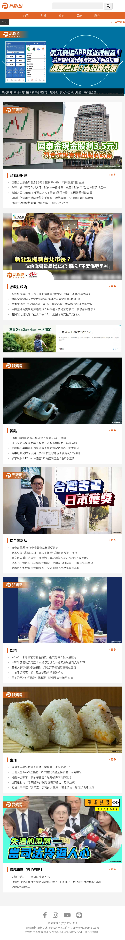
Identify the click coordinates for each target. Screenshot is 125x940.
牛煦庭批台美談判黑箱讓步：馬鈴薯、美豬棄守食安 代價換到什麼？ (53, 309)
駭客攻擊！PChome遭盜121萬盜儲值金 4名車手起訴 (43, 458)
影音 (97, 15)
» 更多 (112, 174)
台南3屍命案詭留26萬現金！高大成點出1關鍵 (38, 438)
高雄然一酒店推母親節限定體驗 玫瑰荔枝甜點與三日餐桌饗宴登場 (52, 563)
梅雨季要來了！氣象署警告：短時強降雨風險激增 (41, 777)
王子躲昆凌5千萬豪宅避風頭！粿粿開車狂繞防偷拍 (42, 677)
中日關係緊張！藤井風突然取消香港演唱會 (37, 672)
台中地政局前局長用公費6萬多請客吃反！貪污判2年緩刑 (45, 453)
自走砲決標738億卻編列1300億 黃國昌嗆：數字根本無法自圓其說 (51, 304)
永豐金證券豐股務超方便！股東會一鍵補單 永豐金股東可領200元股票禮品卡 (58, 187)
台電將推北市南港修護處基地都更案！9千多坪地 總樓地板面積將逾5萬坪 (56, 882)
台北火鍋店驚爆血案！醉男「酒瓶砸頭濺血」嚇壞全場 (44, 443)
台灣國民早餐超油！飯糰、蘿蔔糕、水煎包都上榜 (41, 767)
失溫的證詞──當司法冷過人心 (30, 876)
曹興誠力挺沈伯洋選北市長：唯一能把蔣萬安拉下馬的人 (45, 314)
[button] (121, 61)
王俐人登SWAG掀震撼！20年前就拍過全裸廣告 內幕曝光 (46, 772)
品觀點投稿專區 (20, 887)
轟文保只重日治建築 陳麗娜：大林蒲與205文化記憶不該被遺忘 (50, 557)
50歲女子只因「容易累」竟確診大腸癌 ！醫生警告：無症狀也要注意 (52, 787)
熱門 (26, 15)
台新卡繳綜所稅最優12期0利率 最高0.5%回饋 (39, 203)
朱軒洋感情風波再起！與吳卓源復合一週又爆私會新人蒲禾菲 (48, 662)
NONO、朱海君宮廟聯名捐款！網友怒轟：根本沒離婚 (43, 657)
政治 (61, 15)
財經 (43, 15)
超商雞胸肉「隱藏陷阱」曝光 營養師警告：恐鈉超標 (43, 782)
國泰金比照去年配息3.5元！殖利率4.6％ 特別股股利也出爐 (47, 182)
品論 (79, 15)
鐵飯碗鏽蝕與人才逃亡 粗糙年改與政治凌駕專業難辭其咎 (45, 299)
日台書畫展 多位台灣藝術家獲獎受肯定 (34, 547)
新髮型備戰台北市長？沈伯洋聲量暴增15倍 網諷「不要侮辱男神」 (51, 294)
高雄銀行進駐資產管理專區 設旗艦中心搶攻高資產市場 (45, 568)
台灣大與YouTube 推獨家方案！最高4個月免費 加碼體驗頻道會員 (51, 192)
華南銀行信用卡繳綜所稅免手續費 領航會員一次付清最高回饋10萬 (52, 197)
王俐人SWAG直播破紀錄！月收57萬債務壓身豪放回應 (43, 667)
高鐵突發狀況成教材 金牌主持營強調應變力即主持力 (44, 552)
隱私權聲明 (91, 932)
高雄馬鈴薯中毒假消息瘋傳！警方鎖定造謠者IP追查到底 (45, 448)
